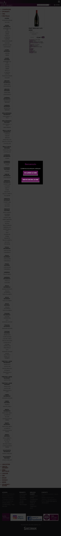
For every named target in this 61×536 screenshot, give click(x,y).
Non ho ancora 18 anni (30, 179)
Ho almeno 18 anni (30, 173)
